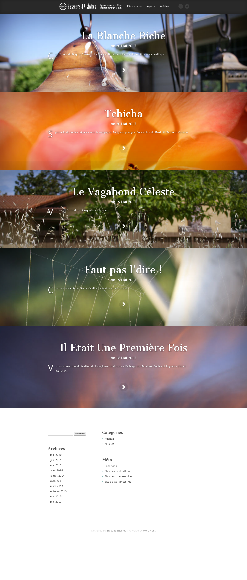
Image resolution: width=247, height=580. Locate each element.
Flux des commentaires (118, 516)
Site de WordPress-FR (118, 521)
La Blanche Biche (123, 36)
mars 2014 (56, 525)
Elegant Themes (116, 570)
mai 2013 (56, 536)
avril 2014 (56, 520)
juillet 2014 (57, 515)
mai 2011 (56, 541)
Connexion (111, 505)
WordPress (149, 570)
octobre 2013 (58, 530)
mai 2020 (56, 494)
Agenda (150, 6)
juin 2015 (56, 499)
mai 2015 (56, 504)
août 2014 (56, 510)
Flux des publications (117, 510)
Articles (164, 6)
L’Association (134, 6)
